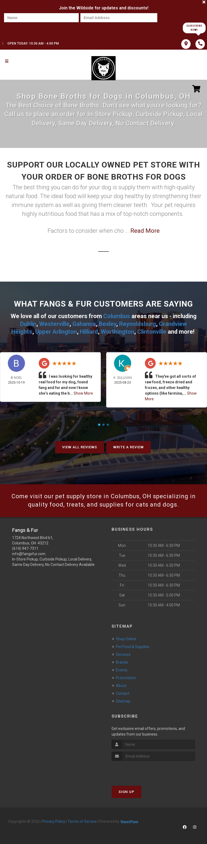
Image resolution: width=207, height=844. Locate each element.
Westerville (54, 324)
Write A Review (128, 447)
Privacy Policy (53, 821)
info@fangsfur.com (28, 554)
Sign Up (126, 792)
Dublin (28, 324)
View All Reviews (79, 447)
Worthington (117, 331)
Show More (83, 393)
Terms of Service (82, 821)
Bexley (107, 324)
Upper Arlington (56, 331)
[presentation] (22, 27)
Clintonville (151, 331)
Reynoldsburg (137, 324)
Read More (145, 230)
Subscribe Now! (194, 27)
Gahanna (84, 324)
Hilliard (89, 331)
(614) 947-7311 (25, 548)
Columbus (116, 316)
